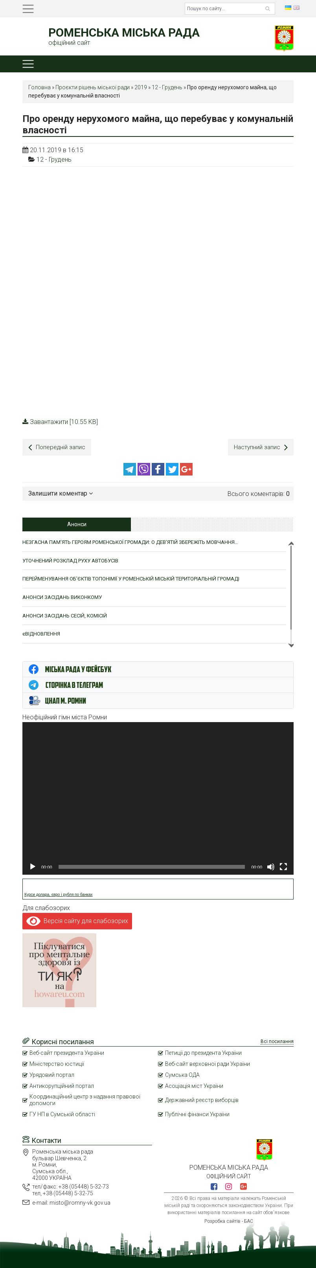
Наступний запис (260, 447)
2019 (140, 87)
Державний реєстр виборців (202, 1099)
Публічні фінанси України (197, 1113)
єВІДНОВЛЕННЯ (41, 633)
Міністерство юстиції (56, 1063)
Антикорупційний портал (61, 1085)
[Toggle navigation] (28, 8)
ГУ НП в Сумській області (62, 1113)
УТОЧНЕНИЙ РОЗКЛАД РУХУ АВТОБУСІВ (70, 559)
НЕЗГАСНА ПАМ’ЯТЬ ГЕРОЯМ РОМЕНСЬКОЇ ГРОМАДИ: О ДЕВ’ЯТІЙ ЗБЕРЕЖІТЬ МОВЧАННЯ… (130, 541)
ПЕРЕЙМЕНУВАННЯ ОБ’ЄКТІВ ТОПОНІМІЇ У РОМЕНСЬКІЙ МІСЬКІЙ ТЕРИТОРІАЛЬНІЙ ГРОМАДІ (130, 578)
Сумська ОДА (182, 1074)
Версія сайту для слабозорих (77, 919)
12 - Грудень (167, 87)
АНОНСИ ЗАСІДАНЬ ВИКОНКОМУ (62, 596)
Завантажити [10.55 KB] (60, 422)
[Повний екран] (283, 866)
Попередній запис (57, 447)
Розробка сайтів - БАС (228, 1220)
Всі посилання (277, 1040)
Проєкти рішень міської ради (92, 87)
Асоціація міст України (194, 1085)
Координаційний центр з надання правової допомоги (84, 1099)
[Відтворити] (33, 866)
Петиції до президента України (203, 1052)
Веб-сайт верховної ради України (207, 1063)
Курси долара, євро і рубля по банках (58, 893)
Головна (39, 87)
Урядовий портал (51, 1074)
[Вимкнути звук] (271, 866)
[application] (158, 797)
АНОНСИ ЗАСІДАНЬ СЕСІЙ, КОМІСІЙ (64, 614)
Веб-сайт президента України (66, 1052)
